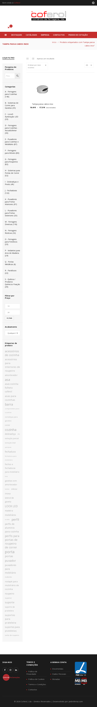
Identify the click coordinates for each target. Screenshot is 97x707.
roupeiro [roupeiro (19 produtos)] (9, 593)
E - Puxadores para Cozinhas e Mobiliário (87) (12, 141)
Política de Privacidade (31, 672)
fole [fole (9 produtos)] (6, 476)
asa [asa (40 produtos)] (7, 379)
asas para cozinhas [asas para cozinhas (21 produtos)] (10, 397)
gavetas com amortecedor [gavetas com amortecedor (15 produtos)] (11, 482)
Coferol (17, 3)
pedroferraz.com (76, 701)
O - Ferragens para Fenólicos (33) (11, 242)
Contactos (32, 689)
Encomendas (57, 669)
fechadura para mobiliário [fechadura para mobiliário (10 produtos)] (11, 458)
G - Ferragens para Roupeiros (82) (11, 161)
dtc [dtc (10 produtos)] (19, 434)
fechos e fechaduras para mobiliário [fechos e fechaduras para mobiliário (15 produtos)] (12, 468)
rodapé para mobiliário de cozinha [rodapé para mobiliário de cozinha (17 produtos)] (12, 585)
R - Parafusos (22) (10, 271)
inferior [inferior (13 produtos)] (14, 489)
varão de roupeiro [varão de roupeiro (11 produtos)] (12, 635)
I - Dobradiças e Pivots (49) (11, 183)
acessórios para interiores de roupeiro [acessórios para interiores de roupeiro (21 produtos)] (12, 365)
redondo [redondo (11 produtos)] (8, 577)
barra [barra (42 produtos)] (9, 404)
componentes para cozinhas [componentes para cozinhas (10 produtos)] (12, 410)
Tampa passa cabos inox (42, 104)
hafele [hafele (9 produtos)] (7, 489)
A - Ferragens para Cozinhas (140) (11, 94)
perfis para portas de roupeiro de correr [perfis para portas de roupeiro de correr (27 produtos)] (12, 541)
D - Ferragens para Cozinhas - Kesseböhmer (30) (11, 129)
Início (54, 42)
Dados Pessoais (59, 674)
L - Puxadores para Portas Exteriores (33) (11, 213)
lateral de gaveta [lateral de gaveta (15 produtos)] (9, 500)
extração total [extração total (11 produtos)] (10, 443)
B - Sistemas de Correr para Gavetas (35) (11, 105)
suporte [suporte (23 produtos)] (9, 602)
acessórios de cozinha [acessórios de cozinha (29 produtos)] (12, 353)
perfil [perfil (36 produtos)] (15, 519)
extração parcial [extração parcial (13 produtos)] (12, 438)
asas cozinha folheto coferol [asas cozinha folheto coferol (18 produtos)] (11, 387)
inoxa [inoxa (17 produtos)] (7, 493)
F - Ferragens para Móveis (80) (12, 151)
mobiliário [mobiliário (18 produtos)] (10, 515)
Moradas (56, 679)
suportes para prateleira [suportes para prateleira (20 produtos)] (10, 619)
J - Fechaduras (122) (11, 191)
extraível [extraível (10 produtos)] (8, 447)
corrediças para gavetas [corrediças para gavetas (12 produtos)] (11, 419)
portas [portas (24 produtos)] (9, 556)
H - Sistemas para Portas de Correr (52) (12, 173)
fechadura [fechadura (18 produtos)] (10, 451)
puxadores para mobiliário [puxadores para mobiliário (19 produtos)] (10, 569)
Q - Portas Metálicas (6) (10, 263)
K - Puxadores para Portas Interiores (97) (11, 201)
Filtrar (9, 318)
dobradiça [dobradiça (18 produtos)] (10, 434)
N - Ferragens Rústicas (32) (11, 231)
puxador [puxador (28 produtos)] (10, 560)
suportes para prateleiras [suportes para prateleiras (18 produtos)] (12, 629)
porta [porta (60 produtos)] (10, 552)
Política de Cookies (36, 679)
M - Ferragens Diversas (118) (11, 223)
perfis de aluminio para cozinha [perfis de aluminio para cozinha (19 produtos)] (12, 527)
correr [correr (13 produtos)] (7, 425)
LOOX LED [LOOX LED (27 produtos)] (11, 506)
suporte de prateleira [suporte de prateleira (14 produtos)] (10, 609)
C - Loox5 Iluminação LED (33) (11, 116)
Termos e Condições (37, 684)
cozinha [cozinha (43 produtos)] (10, 429)
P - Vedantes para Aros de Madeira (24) (12, 253)
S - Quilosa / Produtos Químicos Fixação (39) (12, 283)
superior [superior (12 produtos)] (8, 598)
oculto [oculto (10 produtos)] (7, 519)
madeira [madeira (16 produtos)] (9, 510)
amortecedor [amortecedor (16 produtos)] (11, 375)
